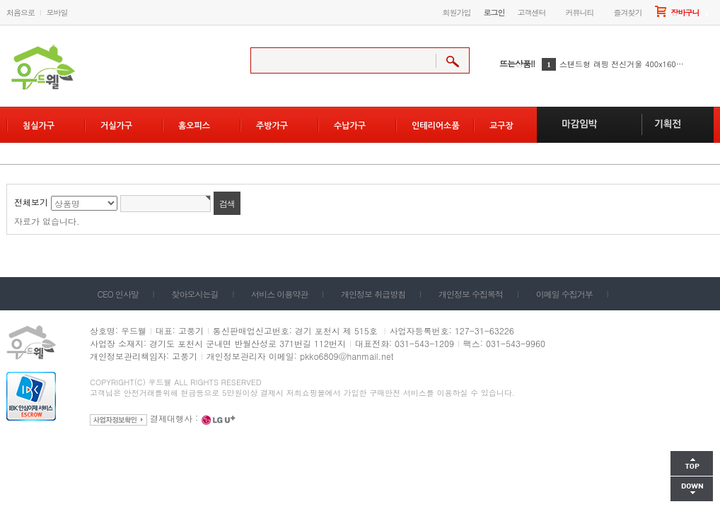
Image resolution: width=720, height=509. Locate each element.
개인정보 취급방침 (373, 294)
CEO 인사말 (118, 294)
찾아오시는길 (195, 294)
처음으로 (20, 12)
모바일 (57, 12)
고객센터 (532, 12)
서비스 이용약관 (279, 294)
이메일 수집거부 (564, 294)
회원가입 (457, 12)
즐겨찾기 (628, 12)
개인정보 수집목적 (471, 294)
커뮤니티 (580, 12)
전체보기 (31, 202)
